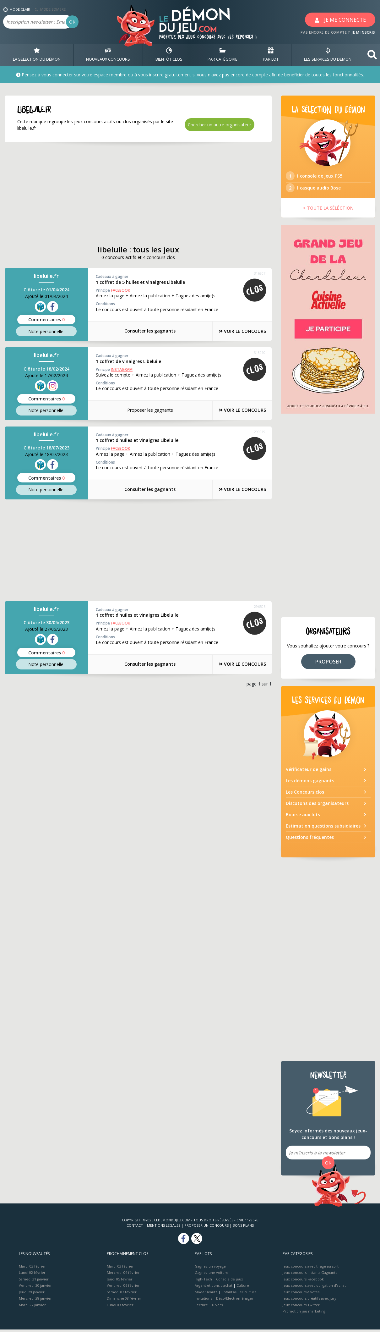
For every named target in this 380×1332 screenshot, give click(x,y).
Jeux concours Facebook (303, 1281)
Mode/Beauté (206, 1294)
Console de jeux (229, 1281)
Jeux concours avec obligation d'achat (314, 1287)
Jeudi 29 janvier (32, 1294)
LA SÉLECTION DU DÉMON (37, 54)
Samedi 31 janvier (34, 1281)
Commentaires (46, 319)
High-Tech (203, 1281)
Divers (217, 1307)
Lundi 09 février (120, 1307)
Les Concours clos (305, 794)
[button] (372, 55)
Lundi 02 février (32, 1275)
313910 (259, 352)
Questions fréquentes (310, 840)
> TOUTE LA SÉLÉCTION (328, 211)
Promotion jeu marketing (304, 1313)
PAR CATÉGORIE (222, 54)
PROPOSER (328, 664)
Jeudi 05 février (120, 1281)
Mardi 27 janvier (32, 1307)
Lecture (201, 1307)
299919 (259, 431)
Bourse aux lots (303, 817)
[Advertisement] (138, 194)
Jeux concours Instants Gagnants (310, 1275)
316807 (259, 273)
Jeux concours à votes (301, 1294)
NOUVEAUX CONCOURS (108, 54)
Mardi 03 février (32, 1268)
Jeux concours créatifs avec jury (309, 1300)
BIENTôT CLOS (168, 54)
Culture (242, 1287)
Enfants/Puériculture (239, 1294)
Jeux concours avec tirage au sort (311, 1268)
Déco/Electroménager (234, 1300)
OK (72, 22)
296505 (259, 606)
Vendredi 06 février (123, 1287)
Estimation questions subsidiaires (323, 828)
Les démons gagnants (310, 783)
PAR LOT (271, 54)
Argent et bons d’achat (213, 1287)
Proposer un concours (206, 1227)
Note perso (46, 331)
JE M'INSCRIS (363, 32)
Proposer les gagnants (146, 410)
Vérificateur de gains (308, 772)
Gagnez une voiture (211, 1275)
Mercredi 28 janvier (35, 1300)
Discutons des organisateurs (317, 806)
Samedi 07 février (122, 1294)
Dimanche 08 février (124, 1300)
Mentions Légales (163, 1227)
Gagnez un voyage (210, 1268)
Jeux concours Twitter (301, 1307)
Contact (135, 1227)
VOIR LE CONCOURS (238, 331)
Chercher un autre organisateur (219, 125)
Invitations (203, 1300)
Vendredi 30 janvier (35, 1287)
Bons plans (243, 1227)
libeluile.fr (46, 276)
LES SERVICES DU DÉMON (327, 54)
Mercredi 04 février (123, 1275)
